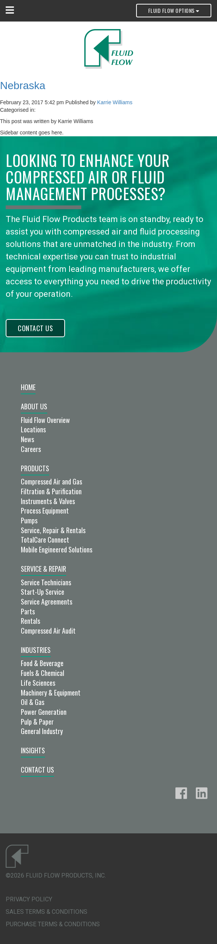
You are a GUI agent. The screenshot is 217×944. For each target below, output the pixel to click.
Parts (28, 611)
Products (35, 468)
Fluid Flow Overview (45, 420)
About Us (34, 406)
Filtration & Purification (51, 491)
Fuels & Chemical (42, 673)
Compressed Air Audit (48, 631)
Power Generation (44, 712)
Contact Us (35, 328)
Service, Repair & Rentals (53, 530)
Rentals (30, 621)
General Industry (42, 731)
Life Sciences (38, 683)
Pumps (29, 520)
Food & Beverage (42, 663)
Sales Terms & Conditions (46, 911)
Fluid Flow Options (173, 10)
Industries (36, 650)
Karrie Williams (114, 102)
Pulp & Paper (37, 722)
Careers (31, 449)
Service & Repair (43, 569)
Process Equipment (45, 510)
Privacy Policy (29, 899)
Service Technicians (46, 582)
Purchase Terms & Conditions (53, 924)
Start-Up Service (42, 592)
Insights (33, 750)
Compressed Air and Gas (51, 481)
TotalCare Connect (45, 539)
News (27, 439)
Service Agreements (46, 601)
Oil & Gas (32, 702)
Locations (33, 429)
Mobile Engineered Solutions (56, 549)
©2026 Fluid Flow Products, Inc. (56, 875)
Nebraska (22, 85)
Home (28, 387)
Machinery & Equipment (51, 692)
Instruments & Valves (48, 501)
